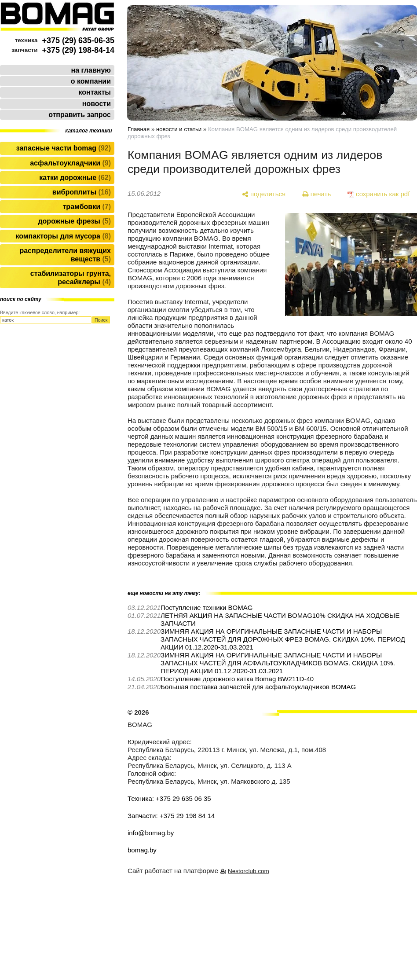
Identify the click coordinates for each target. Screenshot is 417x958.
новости (96, 103)
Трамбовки (87, 206)
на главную (91, 70)
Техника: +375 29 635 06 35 (169, 798)
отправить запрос (79, 114)
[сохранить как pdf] (378, 194)
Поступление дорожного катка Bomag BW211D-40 (237, 679)
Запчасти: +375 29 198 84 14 (171, 815)
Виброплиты (81, 192)
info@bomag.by (151, 833)
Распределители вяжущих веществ (65, 255)
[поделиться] (263, 194)
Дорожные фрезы (74, 221)
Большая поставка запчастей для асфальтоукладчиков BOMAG (258, 686)
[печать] (316, 194)
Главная (139, 129)
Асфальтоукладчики (70, 163)
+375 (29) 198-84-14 (78, 50)
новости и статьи (178, 129)
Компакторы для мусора (63, 236)
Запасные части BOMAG (63, 148)
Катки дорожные (75, 177)
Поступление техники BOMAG (206, 607)
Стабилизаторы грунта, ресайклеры (70, 278)
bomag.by (142, 850)
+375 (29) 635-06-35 (78, 40)
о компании (91, 81)
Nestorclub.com (248, 871)
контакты (95, 92)
